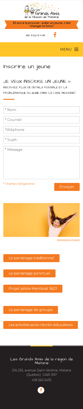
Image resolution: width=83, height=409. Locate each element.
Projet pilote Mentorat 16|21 (33, 288)
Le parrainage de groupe (31, 310)
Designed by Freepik (68, 239)
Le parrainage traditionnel (31, 258)
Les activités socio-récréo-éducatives (41, 325)
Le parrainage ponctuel (29, 273)
